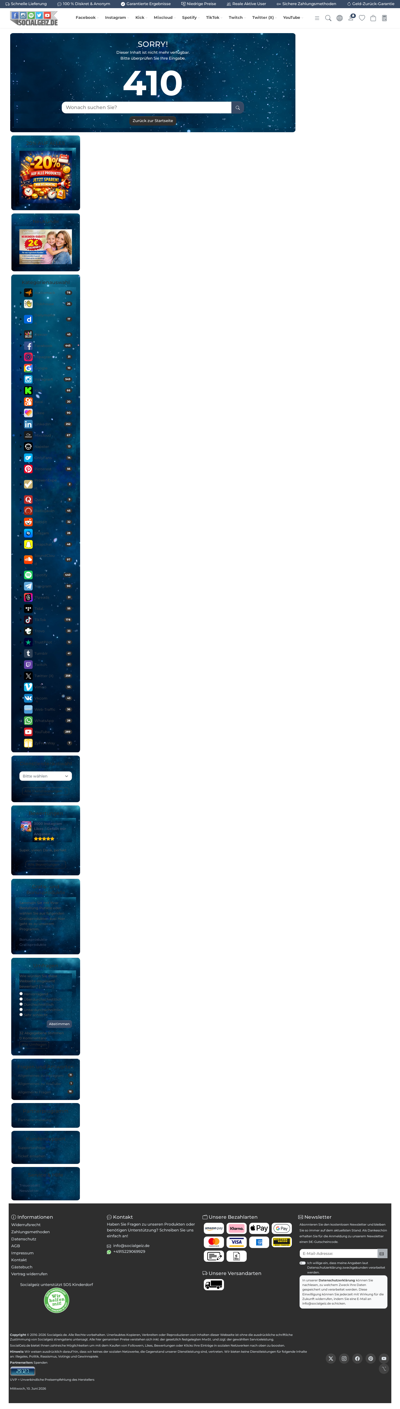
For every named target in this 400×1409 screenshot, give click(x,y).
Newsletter (29, 1191)
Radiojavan (53, 510)
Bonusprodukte (33, 939)
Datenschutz (23, 1239)
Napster (53, 446)
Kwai (53, 401)
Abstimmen (59, 1024)
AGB (15, 1245)
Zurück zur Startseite (153, 120)
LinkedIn (53, 424)
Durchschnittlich (36, 1004)
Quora (53, 499)
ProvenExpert (53, 484)
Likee (53, 413)
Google (53, 368)
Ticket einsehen (31, 1156)
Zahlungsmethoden (30, 1231)
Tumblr (53, 653)
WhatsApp (53, 720)
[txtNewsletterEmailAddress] (338, 1253)
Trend (46, 986)
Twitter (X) (263, 17)
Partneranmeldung (34, 1120)
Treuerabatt (29, 1185)
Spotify (189, 17)
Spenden (40, 1362)
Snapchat (53, 544)
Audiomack (53, 292)
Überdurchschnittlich (40, 999)
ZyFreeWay (53, 743)
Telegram (53, 586)
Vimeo (53, 687)
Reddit (53, 522)
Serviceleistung (261, 1339)
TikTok (212, 17)
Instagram (115, 17)
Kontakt (19, 1259)
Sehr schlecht (33, 1015)
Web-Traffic (53, 709)
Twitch (236, 17)
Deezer (53, 334)
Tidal (53, 608)
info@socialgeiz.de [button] (131, 1245)
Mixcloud (163, 17)
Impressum (22, 1253)
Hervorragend (33, 994)
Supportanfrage (31, 1148)
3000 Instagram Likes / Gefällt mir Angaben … (50, 829)
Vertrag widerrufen (29, 1273)
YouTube (291, 17)
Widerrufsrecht (26, 1224)
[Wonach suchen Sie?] (146, 107)
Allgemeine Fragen (45, 1092)
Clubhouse (53, 304)
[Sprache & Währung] (339, 18)
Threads (53, 597)
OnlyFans (53, 457)
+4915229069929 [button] (129, 1251)
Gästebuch (21, 1267)
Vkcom (53, 698)
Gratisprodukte (32, 945)
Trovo (53, 631)
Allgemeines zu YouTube (45, 1083)
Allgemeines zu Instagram (45, 1075)
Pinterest (53, 469)
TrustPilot (53, 642)
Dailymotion (53, 319)
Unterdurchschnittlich (41, 1010)
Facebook (86, 17)
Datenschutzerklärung (337, 1280)
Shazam (53, 533)
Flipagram (53, 357)
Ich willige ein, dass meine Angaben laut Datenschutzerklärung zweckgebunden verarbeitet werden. (346, 1267)
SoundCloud (53, 559)
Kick (139, 17)
